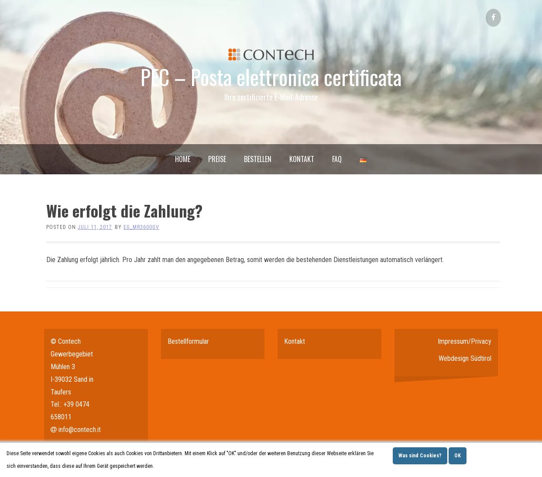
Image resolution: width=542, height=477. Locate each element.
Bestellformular (188, 341)
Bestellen (257, 159)
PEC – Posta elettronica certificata (271, 76)
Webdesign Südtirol (465, 358)
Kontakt (301, 159)
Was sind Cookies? (420, 456)
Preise (217, 159)
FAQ (337, 159)
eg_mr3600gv (141, 227)
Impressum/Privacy (464, 341)
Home (182, 159)
